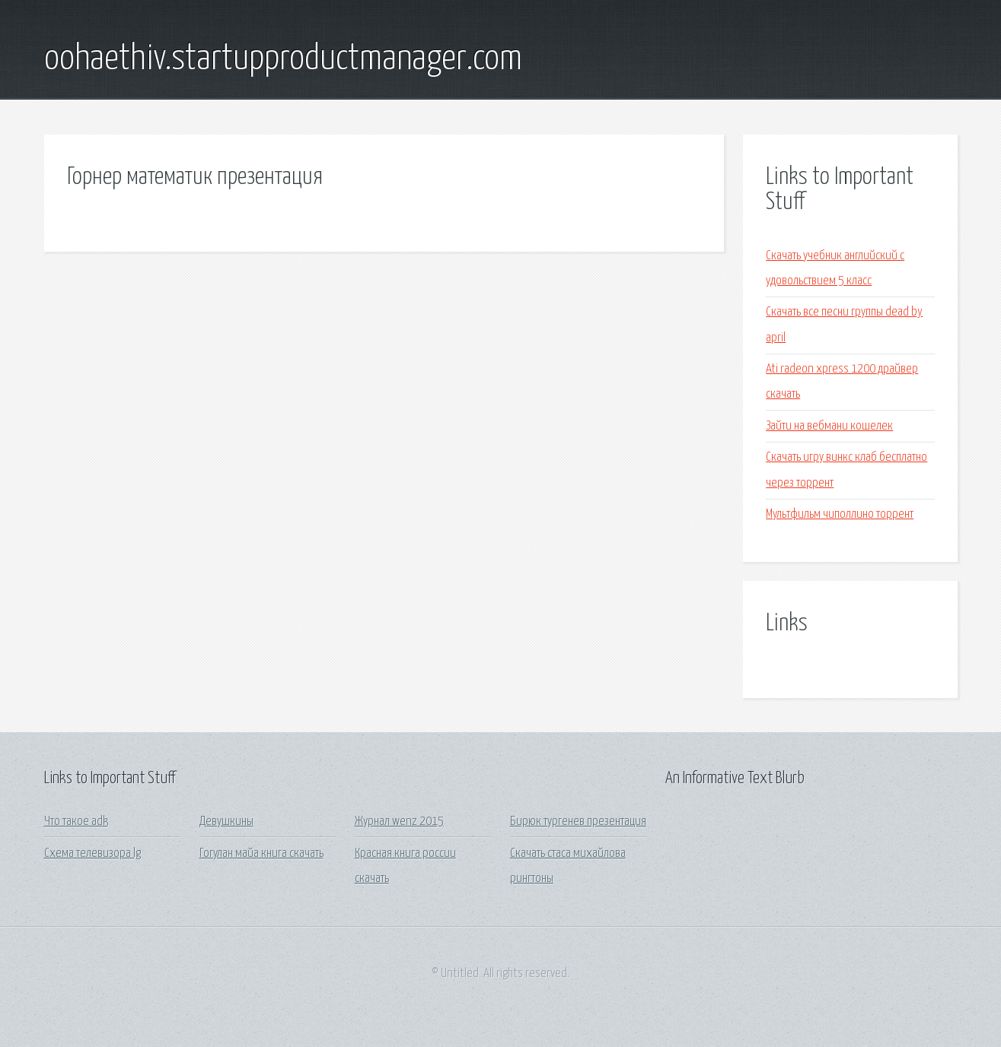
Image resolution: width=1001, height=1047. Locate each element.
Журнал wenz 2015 (399, 821)
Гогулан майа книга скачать (261, 853)
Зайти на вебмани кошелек (829, 426)
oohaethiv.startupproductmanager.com (283, 59)
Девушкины (226, 821)
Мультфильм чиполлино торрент (839, 514)
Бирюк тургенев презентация (578, 821)
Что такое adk (76, 821)
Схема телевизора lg (92, 853)
